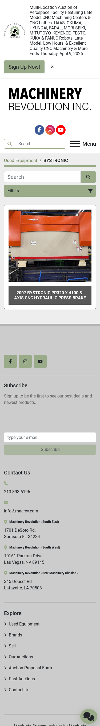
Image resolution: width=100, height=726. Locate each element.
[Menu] (75, 144)
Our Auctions (21, 656)
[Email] (50, 437)
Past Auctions (22, 678)
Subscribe (50, 449)
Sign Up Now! (24, 67)
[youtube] (61, 130)
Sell (12, 645)
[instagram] (50, 130)
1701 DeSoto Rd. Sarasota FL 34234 (22, 533)
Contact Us (19, 689)
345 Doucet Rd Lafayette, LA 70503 (23, 584)
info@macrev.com (21, 510)
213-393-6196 (17, 491)
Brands (15, 635)
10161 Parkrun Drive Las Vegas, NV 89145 (24, 559)
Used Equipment (24, 624)
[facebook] (39, 130)
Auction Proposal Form (30, 667)
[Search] (40, 144)
